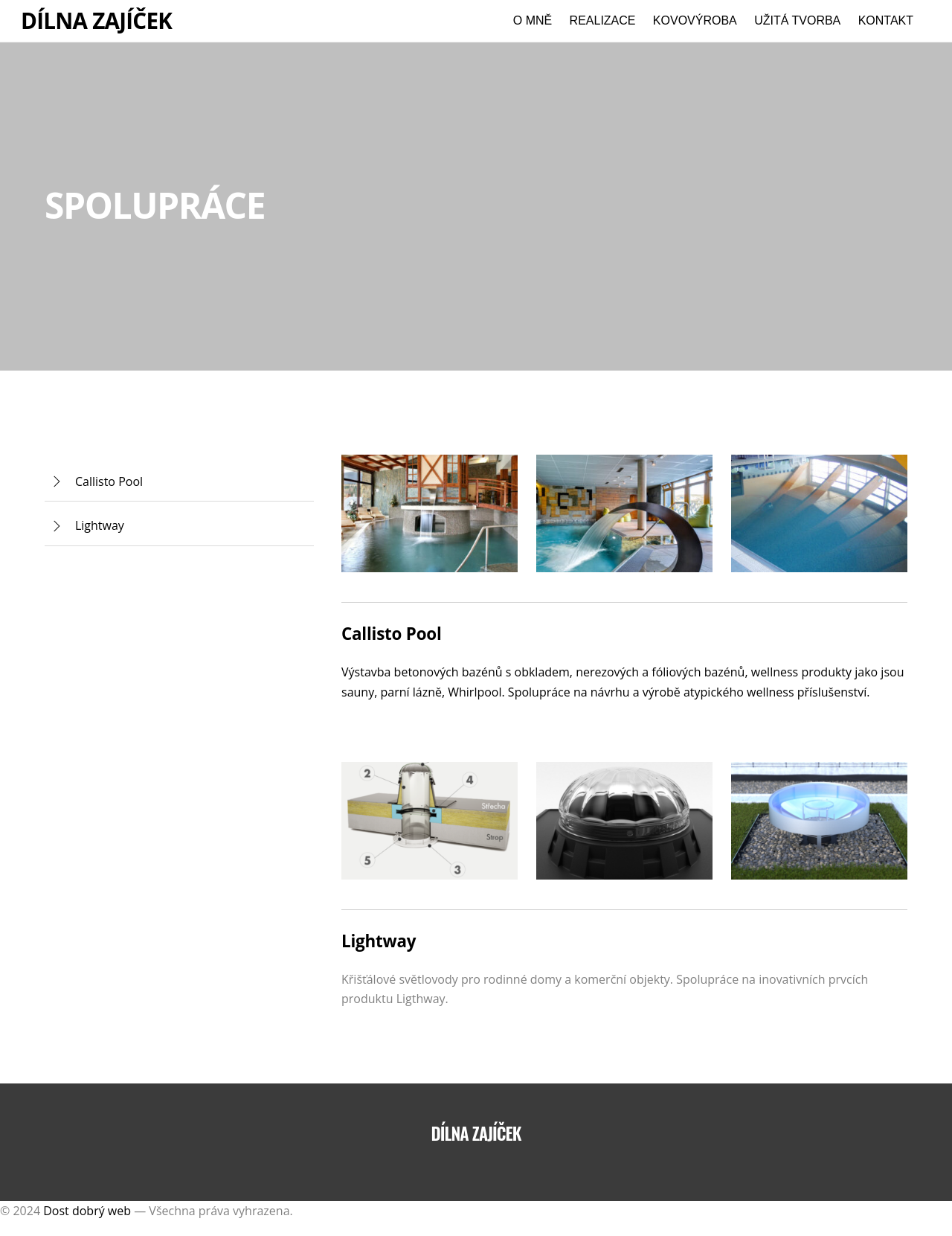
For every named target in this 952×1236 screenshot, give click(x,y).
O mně (532, 20)
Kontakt (885, 20)
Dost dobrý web (87, 1211)
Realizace (603, 20)
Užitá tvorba (797, 20)
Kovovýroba (695, 20)
